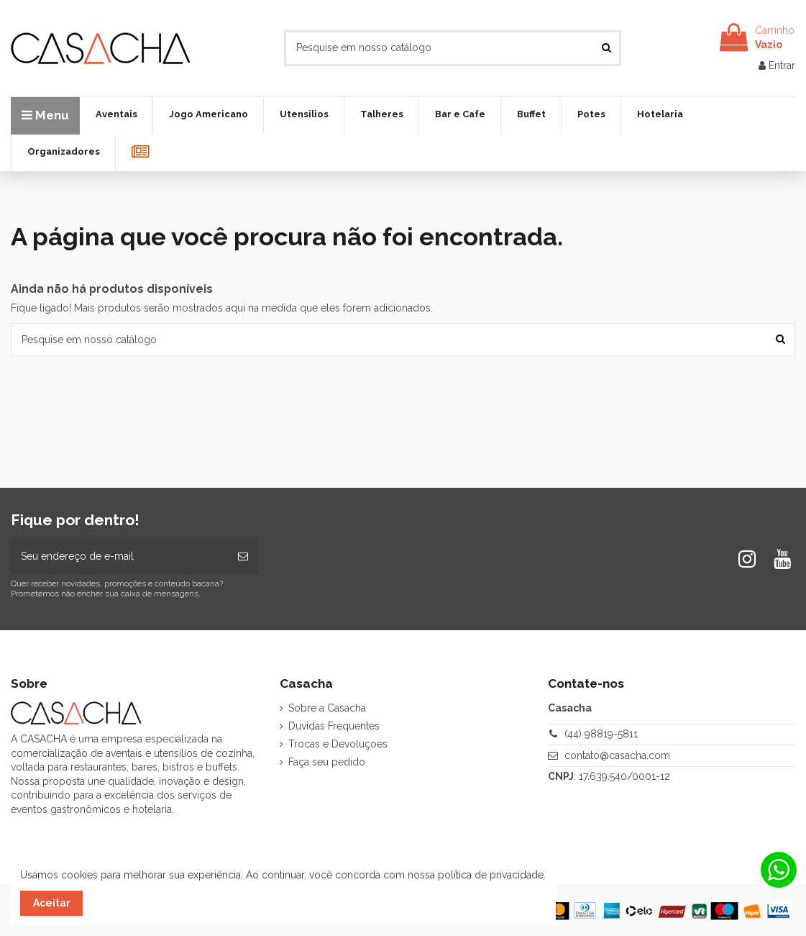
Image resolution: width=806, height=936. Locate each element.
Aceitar (51, 903)
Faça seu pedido (326, 762)
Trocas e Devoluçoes (338, 744)
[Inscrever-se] (243, 556)
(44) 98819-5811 (601, 734)
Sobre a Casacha (327, 708)
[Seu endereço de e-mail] (119, 556)
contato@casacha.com (617, 755)
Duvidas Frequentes (334, 726)
